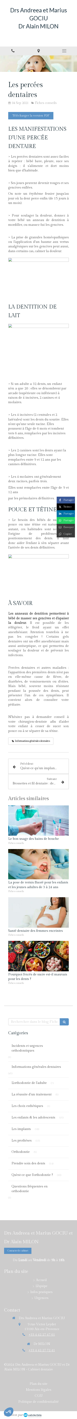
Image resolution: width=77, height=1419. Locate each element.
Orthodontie (20, 1152)
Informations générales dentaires (36, 1067)
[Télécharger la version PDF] (30, 115)
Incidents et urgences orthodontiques (27, 1048)
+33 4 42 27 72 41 (42, 1350)
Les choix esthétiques (27, 1106)
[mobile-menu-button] (64, 51)
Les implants (21, 1129)
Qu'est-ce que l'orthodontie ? (32, 1175)
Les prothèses (21, 1141)
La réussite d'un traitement (31, 1094)
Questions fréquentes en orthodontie (29, 1189)
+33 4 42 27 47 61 (42, 1335)
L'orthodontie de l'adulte (29, 1083)
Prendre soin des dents (28, 1163)
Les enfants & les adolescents (33, 1118)
